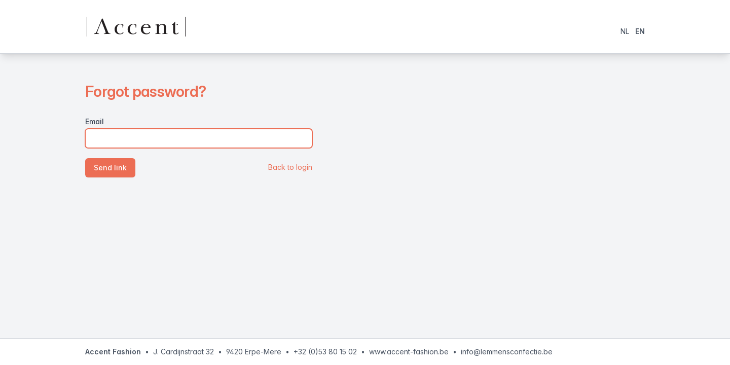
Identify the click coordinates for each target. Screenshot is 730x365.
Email (94, 121)
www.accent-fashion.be (409, 351)
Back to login (290, 167)
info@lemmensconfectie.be (507, 351)
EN (640, 31)
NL (624, 31)
